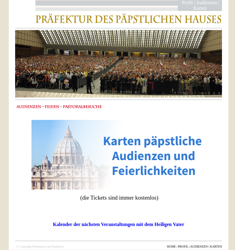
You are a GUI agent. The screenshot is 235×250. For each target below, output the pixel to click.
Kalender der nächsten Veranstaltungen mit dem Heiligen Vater (118, 224)
